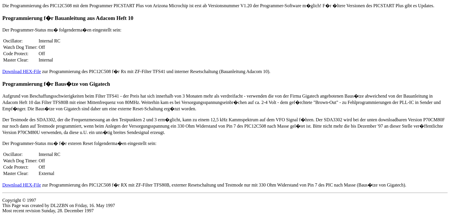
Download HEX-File (21, 71)
